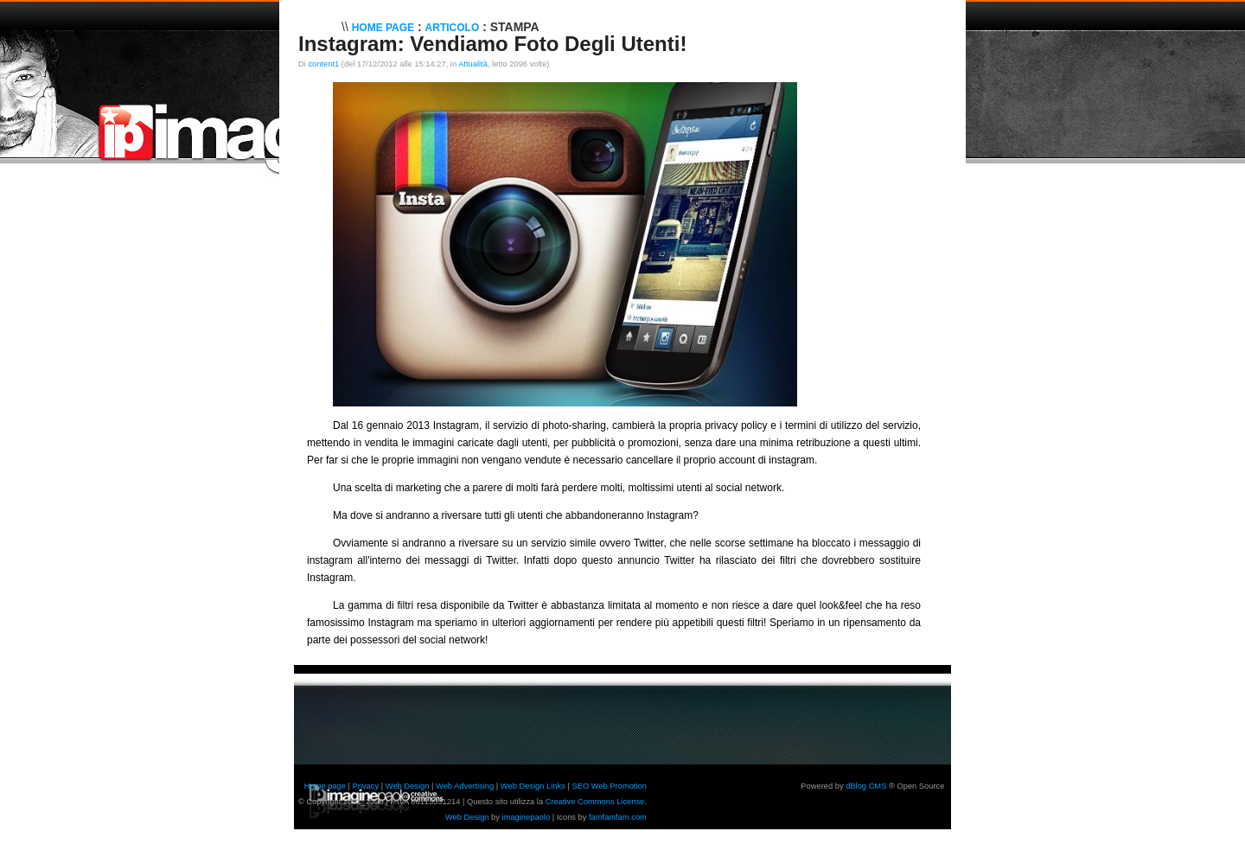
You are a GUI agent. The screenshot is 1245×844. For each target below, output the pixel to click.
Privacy (366, 786)
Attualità (473, 64)
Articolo (452, 28)
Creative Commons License (595, 801)
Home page (325, 786)
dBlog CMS (866, 786)
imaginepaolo (526, 817)
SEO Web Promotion (608, 786)
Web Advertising (465, 786)
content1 (323, 64)
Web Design (408, 786)
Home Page (383, 28)
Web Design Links (533, 786)
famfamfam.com (618, 817)
